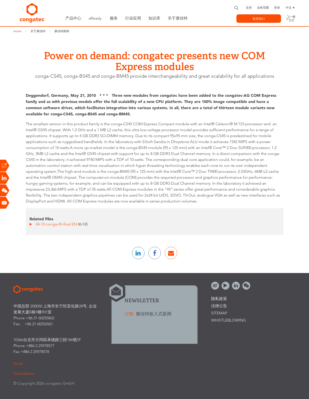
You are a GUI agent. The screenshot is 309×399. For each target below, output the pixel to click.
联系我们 (259, 19)
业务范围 (263, 7)
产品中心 (73, 18)
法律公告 (219, 305)
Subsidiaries (24, 373)
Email (18, 363)
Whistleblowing (228, 320)
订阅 (129, 314)
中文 (289, 7)
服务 (114, 18)
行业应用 (133, 18)
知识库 (154, 18)
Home (17, 31)
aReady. (95, 18)
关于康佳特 (178, 18)
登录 (277, 7)
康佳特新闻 (61, 31)
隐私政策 (219, 298)
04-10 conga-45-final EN (57, 224)
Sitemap (219, 313)
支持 (249, 7)
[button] (138, 253)
